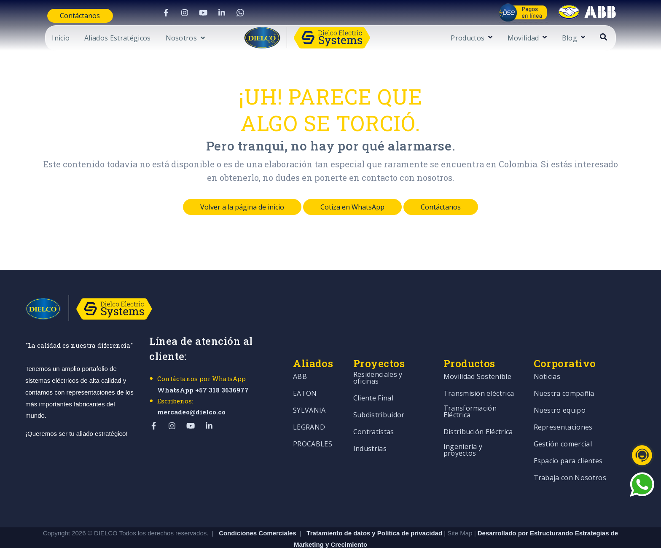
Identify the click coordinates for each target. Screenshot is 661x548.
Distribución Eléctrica (478, 415)
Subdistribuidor (379, 398)
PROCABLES (312, 427)
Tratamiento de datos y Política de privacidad (375, 498)
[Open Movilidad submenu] (564, 38)
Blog (589, 39)
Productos (488, 39)
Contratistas (373, 415)
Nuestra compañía (564, 377)
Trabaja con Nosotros (570, 461)
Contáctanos (63, 15)
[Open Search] (623, 36)
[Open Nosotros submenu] (165, 39)
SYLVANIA (309, 394)
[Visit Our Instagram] (175, 12)
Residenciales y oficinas (378, 361)
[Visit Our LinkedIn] (212, 12)
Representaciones (563, 410)
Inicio (40, 39)
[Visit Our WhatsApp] (231, 12)
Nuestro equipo (560, 394)
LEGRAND (309, 410)
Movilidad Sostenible (477, 360)
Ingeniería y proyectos (463, 433)
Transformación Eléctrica (470, 394)
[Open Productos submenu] (509, 38)
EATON (305, 377)
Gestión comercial (563, 427)
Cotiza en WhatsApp (352, 207)
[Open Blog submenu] (602, 38)
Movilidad (543, 39)
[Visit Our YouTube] (194, 12)
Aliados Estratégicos (97, 39)
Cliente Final (373, 381)
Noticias (547, 360)
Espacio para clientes (568, 444)
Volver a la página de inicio (242, 207)
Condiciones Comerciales (257, 498)
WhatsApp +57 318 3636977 (203, 390)
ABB (300, 360)
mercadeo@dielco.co (191, 412)
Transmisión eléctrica (478, 377)
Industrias (370, 432)
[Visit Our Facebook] (157, 12)
